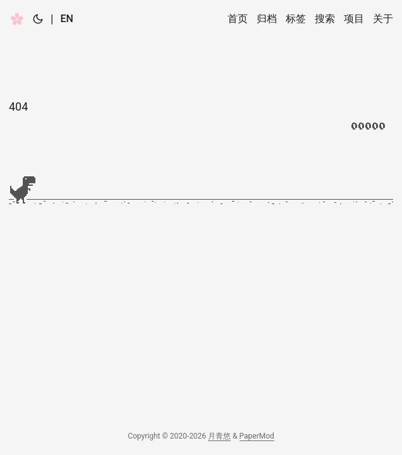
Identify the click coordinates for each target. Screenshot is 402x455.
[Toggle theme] (38, 19)
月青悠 (219, 436)
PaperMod (257, 436)
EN (66, 19)
